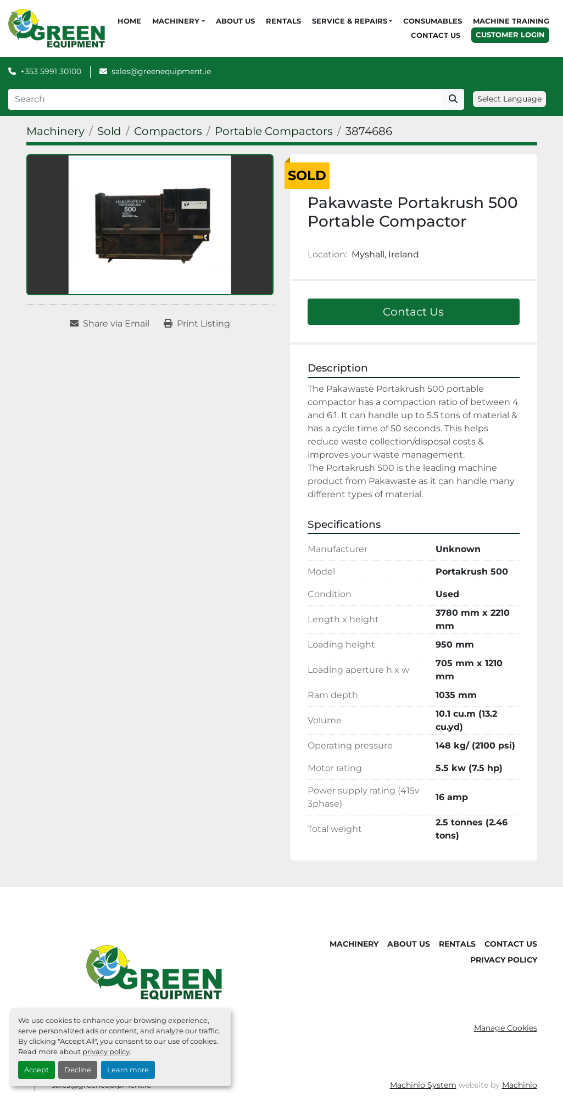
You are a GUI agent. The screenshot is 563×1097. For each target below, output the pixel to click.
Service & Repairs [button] (349, 20)
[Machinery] (55, 131)
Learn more (128, 1070)
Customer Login (510, 34)
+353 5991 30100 (50, 71)
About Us (235, 20)
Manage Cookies (505, 1028)
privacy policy (106, 1052)
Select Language (509, 99)
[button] (178, 21)
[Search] (225, 99)
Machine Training (511, 20)
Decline (77, 1070)
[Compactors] (168, 131)
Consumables (432, 20)
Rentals (283, 20)
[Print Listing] (197, 323)
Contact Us (435, 35)
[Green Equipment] (154, 972)
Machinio (519, 1085)
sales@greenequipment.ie (161, 71)
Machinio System (423, 1085)
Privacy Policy (503, 960)
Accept (36, 1070)
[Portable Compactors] (274, 131)
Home (129, 20)
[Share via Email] (110, 323)
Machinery (175, 20)
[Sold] (109, 131)
